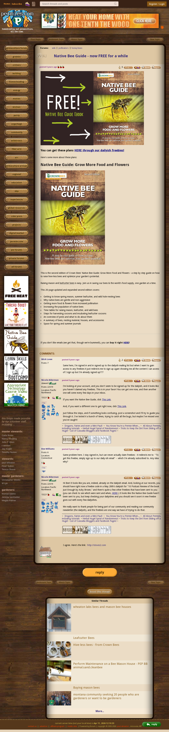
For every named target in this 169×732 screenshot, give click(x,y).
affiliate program (57, 726)
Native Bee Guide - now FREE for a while (91, 56)
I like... (44, 403)
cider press (16, 216)
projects (16, 225)
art (16, 158)
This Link (106, 399)
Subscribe (17, 4)
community (16, 132)
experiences (16, 199)
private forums (16, 258)
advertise (43, 726)
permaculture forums (17, 48)
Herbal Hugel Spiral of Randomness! (100, 428)
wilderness (16, 141)
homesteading (16, 82)
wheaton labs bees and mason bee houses (102, 606)
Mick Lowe (46, 359)
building (17, 73)
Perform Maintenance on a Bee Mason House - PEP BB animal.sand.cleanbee (110, 665)
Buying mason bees (86, 687)
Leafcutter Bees (83, 638)
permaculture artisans (16, 166)
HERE (126, 342)
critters (17, 65)
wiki (54, 48)
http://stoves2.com (96, 545)
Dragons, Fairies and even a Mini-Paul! (83, 425)
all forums (16, 267)
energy (16, 90)
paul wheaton (123, 726)
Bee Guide (63, 164)
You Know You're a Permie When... (123, 425)
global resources (16, 208)
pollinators (64, 48)
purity (17, 115)
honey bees (77, 48)
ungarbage (16, 124)
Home (7, 4)
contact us (32, 726)
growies (17, 57)
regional (16, 174)
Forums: (44, 48)
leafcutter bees (67, 283)
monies (16, 99)
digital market (16, 233)
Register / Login (157, 4)
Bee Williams (48, 449)
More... (100, 711)
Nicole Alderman (50, 380)
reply (99, 572)
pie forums (16, 250)
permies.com (16, 241)
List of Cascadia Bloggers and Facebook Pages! (93, 430)
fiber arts (16, 149)
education (16, 183)
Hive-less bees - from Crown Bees (96, 644)
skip (17, 191)
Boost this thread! (100, 591)
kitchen (16, 107)
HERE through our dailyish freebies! (99, 150)
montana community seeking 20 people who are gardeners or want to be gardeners (106, 696)
